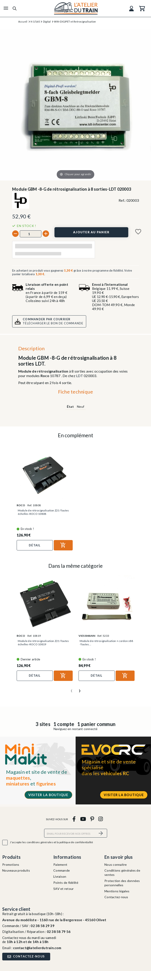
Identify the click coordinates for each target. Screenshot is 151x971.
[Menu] (6, 8)
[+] (46, 233)
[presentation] (72, 689)
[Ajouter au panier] (91, 232)
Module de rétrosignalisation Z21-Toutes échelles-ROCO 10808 (43, 512)
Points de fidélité (66, 882)
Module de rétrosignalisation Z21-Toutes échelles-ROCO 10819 (43, 642)
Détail (35, 545)
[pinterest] (92, 819)
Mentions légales (116, 891)
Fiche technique (75, 392)
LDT (79, 375)
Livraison (59, 876)
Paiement (60, 864)
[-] (15, 233)
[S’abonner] (101, 833)
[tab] (75, 392)
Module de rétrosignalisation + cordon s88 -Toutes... (106, 642)
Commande (61, 870)
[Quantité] (30, 233)
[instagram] (100, 819)
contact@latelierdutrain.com (37, 948)
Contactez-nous (116, 897)
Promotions (10, 864)
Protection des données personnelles (122, 883)
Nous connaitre (115, 864)
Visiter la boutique (48, 795)
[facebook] (74, 819)
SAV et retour (63, 889)
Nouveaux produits (16, 870)
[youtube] (83, 819)
